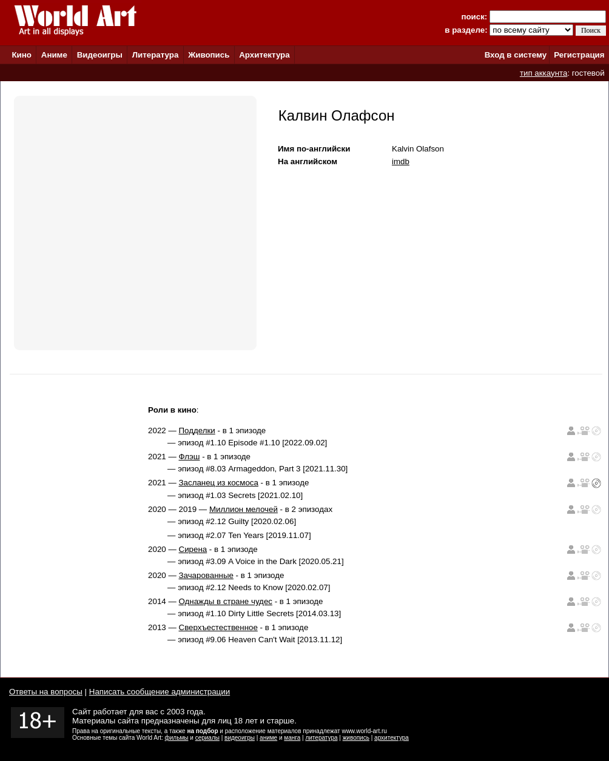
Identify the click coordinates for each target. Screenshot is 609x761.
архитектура (391, 737)
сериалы (207, 737)
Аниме (54, 54)
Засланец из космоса (218, 482)
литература (321, 737)
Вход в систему (516, 54)
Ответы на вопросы (45, 691)
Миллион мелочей (243, 509)
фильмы (177, 737)
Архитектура (264, 54)
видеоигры (239, 737)
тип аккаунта (544, 73)
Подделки (197, 430)
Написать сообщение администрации (159, 691)
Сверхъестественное (218, 627)
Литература (155, 54)
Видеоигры (100, 54)
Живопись (208, 54)
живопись (356, 737)
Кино (22, 54)
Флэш (189, 456)
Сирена (193, 549)
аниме (268, 737)
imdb (400, 161)
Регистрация (579, 54)
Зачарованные (206, 575)
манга (292, 737)
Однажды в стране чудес (225, 601)
